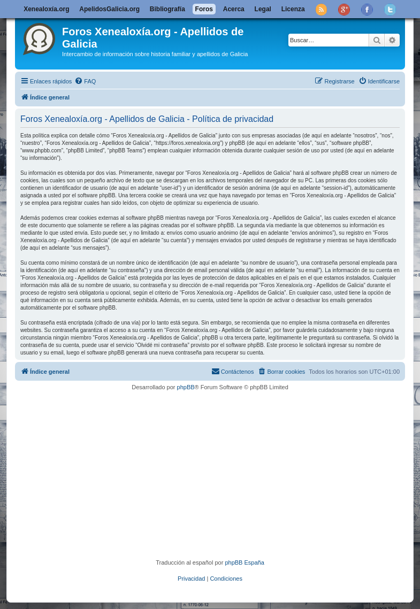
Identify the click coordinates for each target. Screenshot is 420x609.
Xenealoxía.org (46, 9)
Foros (204, 9)
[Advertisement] (219, 475)
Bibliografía (167, 9)
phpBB (186, 387)
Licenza (293, 9)
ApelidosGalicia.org (109, 9)
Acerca (234, 9)
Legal (263, 9)
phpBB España (244, 562)
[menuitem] (85, 81)
